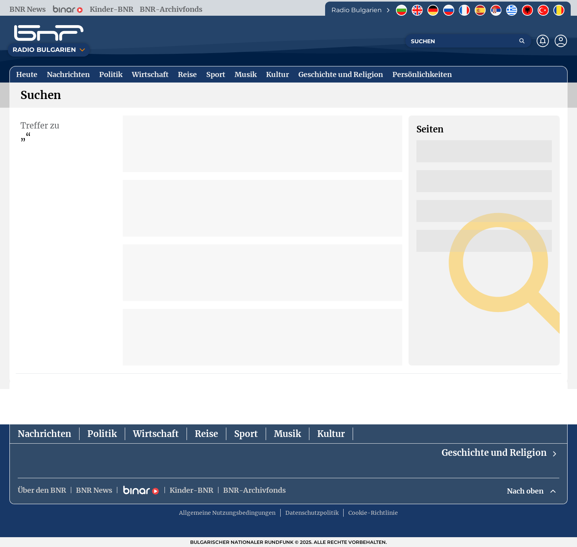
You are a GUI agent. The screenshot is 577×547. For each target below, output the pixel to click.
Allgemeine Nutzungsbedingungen (227, 512)
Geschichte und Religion (500, 453)
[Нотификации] (542, 41)
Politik (102, 433)
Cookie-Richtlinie (373, 512)
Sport (246, 433)
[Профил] (561, 41)
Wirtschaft (156, 433)
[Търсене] (522, 41)
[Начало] (48, 33)
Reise (206, 433)
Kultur (331, 433)
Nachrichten (44, 433)
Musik (287, 433)
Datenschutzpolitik (311, 512)
